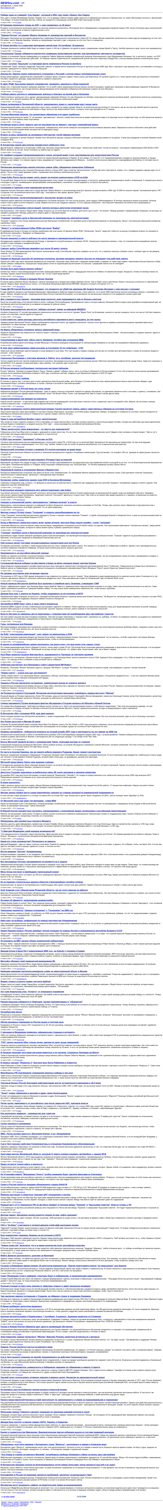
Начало (4, 1502)
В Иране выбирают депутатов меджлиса (21, 1306)
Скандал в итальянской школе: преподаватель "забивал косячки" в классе (39, 502)
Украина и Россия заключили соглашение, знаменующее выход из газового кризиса (43, 683)
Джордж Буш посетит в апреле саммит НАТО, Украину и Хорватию (34, 1422)
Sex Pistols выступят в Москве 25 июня (20, 721)
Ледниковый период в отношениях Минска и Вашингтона (30, 470)
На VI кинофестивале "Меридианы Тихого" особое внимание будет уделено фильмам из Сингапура (51, 1174)
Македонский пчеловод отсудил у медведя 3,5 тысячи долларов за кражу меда (41, 449)
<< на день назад (8, 1496)
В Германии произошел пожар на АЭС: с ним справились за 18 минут (36, 25)
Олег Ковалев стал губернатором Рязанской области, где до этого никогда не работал (44, 890)
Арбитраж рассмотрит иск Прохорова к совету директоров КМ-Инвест (36, 665)
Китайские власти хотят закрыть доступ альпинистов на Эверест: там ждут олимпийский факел (49, 125)
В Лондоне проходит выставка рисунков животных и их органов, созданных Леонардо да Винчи (50, 1052)
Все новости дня (7, 8)
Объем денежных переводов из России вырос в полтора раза (32, 1022)
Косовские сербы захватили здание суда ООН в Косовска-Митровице (36, 480)
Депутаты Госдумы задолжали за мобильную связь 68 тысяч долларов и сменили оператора (48, 772)
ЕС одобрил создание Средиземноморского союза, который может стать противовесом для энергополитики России (60, 155)
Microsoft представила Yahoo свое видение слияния (27, 762)
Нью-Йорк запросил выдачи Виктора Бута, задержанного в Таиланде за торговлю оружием (47, 654)
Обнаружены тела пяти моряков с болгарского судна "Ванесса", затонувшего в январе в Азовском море (54, 1444)
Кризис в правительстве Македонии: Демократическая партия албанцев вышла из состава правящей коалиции (57, 1432)
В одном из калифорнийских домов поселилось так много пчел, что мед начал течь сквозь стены (50, 644)
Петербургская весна (11, 1012)
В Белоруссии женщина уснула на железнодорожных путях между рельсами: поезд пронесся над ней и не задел (58, 1465)
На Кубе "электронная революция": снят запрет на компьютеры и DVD (36, 634)
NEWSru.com (10, 3)
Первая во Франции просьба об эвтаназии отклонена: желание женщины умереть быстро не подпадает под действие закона (64, 259)
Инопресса (20, 276)
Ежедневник (24, 1502)
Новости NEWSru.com (11, 1506)
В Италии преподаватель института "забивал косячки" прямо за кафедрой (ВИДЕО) (43, 309)
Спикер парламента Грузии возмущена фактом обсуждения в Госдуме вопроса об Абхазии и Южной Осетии (55, 703)
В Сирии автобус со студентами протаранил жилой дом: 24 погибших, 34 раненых (42, 45)
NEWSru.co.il (6, 1504)
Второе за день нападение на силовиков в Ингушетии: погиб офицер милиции (40, 135)
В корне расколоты (10, 782)
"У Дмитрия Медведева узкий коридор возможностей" (28, 831)
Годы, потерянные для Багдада (16, 624)
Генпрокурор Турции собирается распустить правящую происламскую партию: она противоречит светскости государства (63, 53)
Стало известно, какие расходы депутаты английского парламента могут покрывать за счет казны (51, 319)
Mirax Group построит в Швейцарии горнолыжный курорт (30, 872)
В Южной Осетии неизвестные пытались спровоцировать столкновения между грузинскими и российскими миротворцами (63, 811)
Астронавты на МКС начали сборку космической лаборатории (32, 941)
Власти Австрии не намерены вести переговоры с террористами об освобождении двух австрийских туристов (57, 614)
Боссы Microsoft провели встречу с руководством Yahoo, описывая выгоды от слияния (45, 742)
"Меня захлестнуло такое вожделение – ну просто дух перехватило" (35, 429)
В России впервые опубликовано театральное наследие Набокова (34, 368)
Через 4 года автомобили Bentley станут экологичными (29, 419)
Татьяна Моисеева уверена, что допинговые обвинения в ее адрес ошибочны (40, 114)
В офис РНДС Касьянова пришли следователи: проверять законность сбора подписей (45, 84)
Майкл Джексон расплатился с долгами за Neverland (27, 1255)
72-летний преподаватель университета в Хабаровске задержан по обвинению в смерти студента (50, 1367)
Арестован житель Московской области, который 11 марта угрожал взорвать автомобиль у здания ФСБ (53, 1154)
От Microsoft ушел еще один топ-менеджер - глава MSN (28, 801)
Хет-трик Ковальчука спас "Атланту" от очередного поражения (32, 992)
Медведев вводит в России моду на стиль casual (25, 388)
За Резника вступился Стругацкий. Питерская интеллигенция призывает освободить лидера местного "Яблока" (57, 693)
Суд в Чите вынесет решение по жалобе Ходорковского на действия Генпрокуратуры (44, 1357)
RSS (32, 1502)
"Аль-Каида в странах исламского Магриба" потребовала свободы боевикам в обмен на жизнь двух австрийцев (58, 1454)
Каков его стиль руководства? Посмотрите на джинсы (28, 841)
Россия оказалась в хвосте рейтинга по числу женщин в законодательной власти (42, 238)
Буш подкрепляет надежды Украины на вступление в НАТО (31, 1235)
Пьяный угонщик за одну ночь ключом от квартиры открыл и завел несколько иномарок (45, 1286)
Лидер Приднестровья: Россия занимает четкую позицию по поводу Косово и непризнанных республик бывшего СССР (61, 931)
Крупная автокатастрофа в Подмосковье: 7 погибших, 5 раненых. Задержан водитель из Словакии (51, 1316)
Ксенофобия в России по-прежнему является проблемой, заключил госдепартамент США (46, 1475)
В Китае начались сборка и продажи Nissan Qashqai (27, 279)
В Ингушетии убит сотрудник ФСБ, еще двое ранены (27, 713)
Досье (10, 1502)
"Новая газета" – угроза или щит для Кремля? (24, 673)
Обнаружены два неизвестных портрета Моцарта (26, 821)
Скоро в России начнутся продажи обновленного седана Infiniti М (34, 1184)
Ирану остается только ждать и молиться (22, 1164)
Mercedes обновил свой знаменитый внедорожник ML (28, 961)
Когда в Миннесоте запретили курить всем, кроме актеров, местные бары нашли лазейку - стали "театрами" (56, 522)
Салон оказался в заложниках (16, 1124)
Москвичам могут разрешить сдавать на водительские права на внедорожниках (41, 1485)
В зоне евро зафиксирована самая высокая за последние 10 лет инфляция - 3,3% (42, 348)
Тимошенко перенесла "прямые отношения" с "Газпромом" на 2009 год (37, 910)
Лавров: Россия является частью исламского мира (27, 1347)
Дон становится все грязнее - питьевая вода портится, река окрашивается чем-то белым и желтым (51, 299)
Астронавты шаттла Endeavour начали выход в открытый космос (34, 1390)
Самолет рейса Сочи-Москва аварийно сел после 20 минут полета (34, 248)
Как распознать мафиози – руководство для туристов (28, 1113)
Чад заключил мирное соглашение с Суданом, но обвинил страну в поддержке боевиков (46, 1296)
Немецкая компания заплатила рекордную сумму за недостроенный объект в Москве (44, 971)
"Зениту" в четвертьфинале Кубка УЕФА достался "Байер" (30, 228)
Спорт (19, 71)
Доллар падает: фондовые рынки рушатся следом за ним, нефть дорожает (39, 1215)
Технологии (20, 447)
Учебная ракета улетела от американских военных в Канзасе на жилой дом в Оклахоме (45, 94)
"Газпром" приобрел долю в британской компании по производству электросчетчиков (45, 218)
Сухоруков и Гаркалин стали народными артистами (27, 187)
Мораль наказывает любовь (15, 378)
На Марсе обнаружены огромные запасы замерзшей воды (30, 330)
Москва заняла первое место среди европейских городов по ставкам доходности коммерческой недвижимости (57, 793)
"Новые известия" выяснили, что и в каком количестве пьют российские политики (43, 1245)
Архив (16, 1502)
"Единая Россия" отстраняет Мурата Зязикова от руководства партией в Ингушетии (43, 35)
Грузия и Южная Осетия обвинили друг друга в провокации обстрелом (37, 1327)
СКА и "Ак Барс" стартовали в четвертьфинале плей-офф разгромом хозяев (39, 1225)
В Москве (15, 1504)
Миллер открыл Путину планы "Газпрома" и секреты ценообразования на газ (40, 512)
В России (20, 43)
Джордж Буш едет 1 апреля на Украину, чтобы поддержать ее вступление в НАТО (42, 594)
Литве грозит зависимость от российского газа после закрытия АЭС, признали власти (44, 1103)
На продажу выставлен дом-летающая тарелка (24, 573)
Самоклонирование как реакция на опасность (24, 399)
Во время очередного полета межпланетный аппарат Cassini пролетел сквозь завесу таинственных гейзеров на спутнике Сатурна (67, 409)
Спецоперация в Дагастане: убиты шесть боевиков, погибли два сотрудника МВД (42, 340)
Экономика (20, 225)
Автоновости (21, 286)
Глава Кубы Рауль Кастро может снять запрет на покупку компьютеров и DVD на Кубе (44, 177)
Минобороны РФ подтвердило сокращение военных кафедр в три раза (37, 1073)
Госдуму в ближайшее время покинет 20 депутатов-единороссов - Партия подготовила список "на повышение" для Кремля (63, 1266)
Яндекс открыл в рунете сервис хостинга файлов (26, 981)
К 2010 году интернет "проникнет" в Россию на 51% (27, 439)
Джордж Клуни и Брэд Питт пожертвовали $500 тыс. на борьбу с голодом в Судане (43, 951)
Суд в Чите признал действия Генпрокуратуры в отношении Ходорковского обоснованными (48, 1144)
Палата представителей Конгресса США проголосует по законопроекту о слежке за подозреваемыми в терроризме (59, 1400)
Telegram (38, 1502)
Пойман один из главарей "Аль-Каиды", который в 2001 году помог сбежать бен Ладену (45, 15)
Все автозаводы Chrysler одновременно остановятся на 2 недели (34, 862)
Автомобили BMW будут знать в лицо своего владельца (29, 604)
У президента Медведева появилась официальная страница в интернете (38, 1032)
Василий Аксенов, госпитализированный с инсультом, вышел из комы (37, 198)
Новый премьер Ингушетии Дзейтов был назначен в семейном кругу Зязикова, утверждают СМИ (50, 583)
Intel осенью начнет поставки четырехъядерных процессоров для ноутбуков (40, 543)
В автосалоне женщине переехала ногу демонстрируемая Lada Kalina (36, 490)
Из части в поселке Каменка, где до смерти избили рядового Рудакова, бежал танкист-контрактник (51, 752)
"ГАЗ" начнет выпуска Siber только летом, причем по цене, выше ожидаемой (40, 1042)
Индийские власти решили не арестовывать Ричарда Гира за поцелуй (36, 460)
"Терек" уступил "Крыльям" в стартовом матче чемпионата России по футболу (41, 64)
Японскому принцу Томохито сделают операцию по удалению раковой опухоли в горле (45, 1412)
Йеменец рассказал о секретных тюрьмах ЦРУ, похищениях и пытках (36, 1195)
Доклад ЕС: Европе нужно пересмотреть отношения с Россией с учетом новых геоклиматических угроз (53, 74)
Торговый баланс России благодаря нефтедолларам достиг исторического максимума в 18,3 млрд (51, 1083)
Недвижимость (22, 581)
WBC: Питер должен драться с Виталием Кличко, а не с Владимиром (35, 1134)
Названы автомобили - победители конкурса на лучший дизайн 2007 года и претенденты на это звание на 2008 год (59, 732)
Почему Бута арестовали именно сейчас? (22, 269)
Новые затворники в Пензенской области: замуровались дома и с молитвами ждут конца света (49, 104)
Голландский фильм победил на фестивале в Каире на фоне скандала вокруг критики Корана (48, 563)
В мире (19, 22)
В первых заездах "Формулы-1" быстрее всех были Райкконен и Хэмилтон (39, 1063)
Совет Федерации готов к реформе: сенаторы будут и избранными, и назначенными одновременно (51, 1276)
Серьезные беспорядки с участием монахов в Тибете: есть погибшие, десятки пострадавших (48, 358)
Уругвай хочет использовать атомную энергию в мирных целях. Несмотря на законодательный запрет (53, 1377)
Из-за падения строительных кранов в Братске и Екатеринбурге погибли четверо (42, 882)
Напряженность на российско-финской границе (25, 553)
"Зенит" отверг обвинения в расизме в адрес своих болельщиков (34, 1093)
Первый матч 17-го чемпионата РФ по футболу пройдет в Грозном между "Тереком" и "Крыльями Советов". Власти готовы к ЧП (66, 1205)
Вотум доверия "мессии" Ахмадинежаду (21, 851)
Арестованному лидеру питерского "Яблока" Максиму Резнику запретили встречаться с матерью (50, 1337)
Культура (20, 195)
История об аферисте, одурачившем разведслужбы (27, 900)
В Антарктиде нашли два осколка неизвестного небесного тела (33, 145)
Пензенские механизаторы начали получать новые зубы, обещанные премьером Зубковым (47, 167)
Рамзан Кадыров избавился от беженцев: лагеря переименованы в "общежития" (42, 1002)
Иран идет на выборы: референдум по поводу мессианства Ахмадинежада (39, 920)
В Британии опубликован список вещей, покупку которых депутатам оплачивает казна (45, 208)
